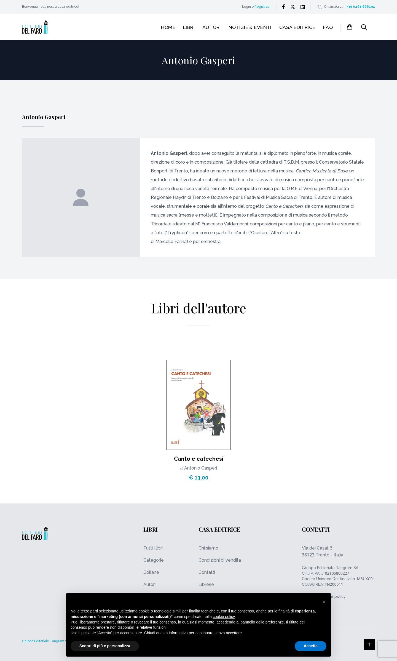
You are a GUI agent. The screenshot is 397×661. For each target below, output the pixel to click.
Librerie (206, 584)
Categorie (153, 560)
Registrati (262, 7)
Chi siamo (208, 548)
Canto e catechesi (198, 458)
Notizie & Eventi (250, 27)
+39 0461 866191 (361, 7)
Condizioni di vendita (219, 560)
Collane (151, 572)
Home (168, 27)
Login (246, 7)
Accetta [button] (311, 646)
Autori (211, 27)
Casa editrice (297, 27)
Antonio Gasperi (200, 468)
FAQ (328, 27)
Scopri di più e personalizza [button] (104, 646)
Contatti (206, 572)
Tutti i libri (153, 548)
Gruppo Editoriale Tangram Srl (330, 568)
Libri (189, 27)
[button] (323, 602)
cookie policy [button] (224, 616)
